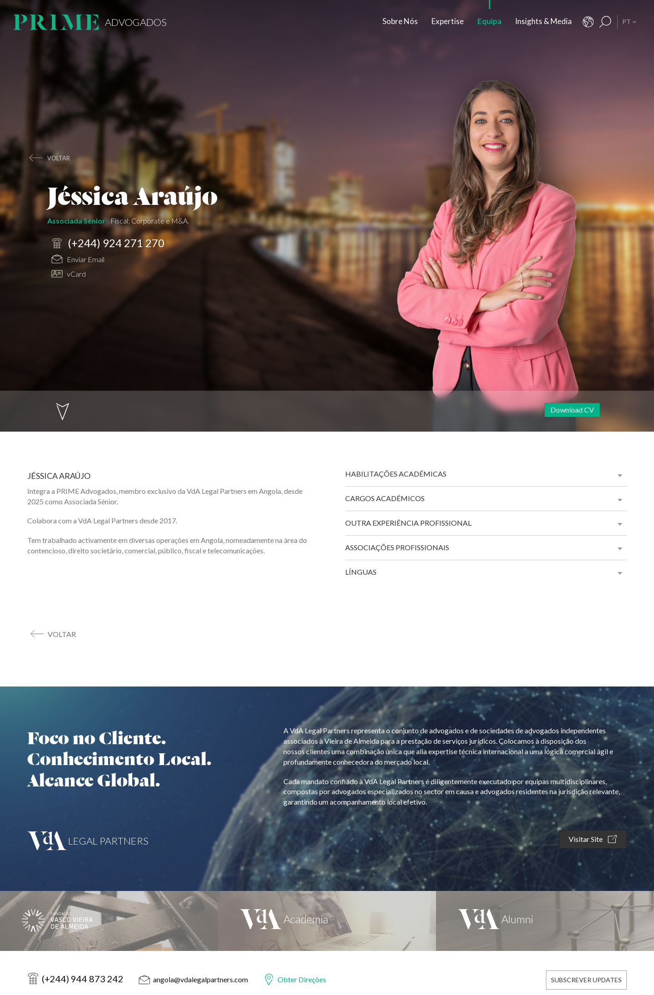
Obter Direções (301, 979)
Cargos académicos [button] (385, 498)
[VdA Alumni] (545, 921)
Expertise (447, 21)
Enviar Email (77, 260)
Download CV (572, 409)
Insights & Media (543, 21)
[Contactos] (588, 22)
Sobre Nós (400, 21)
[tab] (486, 474)
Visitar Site (593, 839)
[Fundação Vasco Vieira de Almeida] (109, 921)
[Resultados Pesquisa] (605, 22)
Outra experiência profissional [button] (408, 522)
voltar (58, 158)
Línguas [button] (361, 571)
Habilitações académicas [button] (395, 473)
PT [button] (629, 21)
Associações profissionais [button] (397, 547)
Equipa (489, 21)
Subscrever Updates (586, 980)
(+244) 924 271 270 (107, 243)
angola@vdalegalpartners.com (200, 979)
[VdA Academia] (327, 921)
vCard (68, 275)
